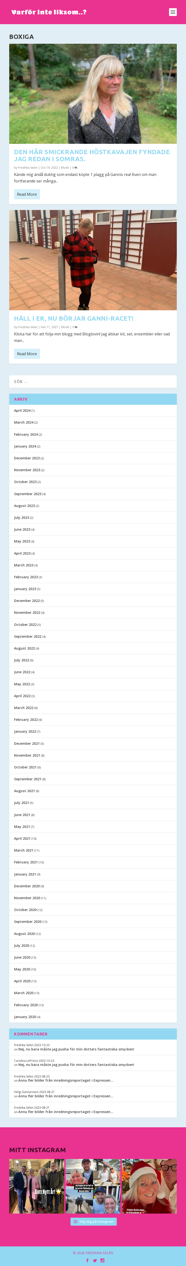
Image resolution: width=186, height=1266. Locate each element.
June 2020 (22, 957)
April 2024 (22, 410)
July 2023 (21, 517)
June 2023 (22, 529)
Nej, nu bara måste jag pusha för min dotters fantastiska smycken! (76, 1049)
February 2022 (26, 719)
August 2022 (24, 648)
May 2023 (22, 541)
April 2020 (22, 981)
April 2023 (22, 553)
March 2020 (23, 993)
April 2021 (22, 838)
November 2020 (27, 898)
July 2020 (21, 945)
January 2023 (25, 588)
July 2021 (21, 802)
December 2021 (27, 743)
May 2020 (22, 969)
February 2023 (26, 577)
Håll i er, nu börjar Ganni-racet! (74, 318)
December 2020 (27, 886)
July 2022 (21, 660)
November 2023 (27, 470)
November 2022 (27, 612)
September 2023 (27, 494)
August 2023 (24, 505)
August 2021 (24, 791)
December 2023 (27, 458)
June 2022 (22, 672)
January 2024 (25, 446)
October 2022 (25, 624)
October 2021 (25, 767)
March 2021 (23, 850)
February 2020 (26, 1005)
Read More (27, 194)
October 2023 (25, 481)
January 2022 (25, 731)
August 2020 (24, 933)
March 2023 (23, 565)
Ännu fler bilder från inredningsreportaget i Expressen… (65, 1080)
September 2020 (27, 921)
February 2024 (26, 434)
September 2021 (27, 779)
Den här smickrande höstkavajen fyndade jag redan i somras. (92, 155)
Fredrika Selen (28, 167)
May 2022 (22, 684)
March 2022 (23, 707)
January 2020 (25, 1016)
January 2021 (25, 874)
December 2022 (27, 600)
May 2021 (22, 826)
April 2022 (22, 696)
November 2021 (27, 755)
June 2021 (22, 814)
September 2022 (27, 636)
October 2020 (25, 909)
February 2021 (26, 862)
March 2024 (23, 422)
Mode (65, 167)
